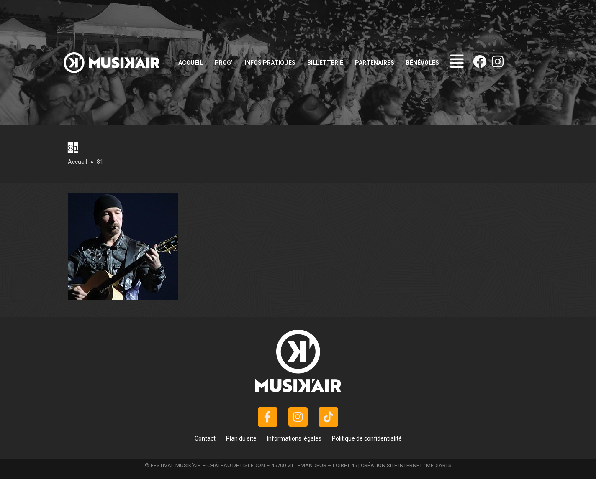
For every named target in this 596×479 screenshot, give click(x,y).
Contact (205, 438)
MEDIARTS (439, 465)
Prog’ (224, 62)
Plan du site (241, 438)
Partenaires (374, 62)
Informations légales (294, 438)
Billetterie (325, 62)
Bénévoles (422, 62)
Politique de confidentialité (367, 438)
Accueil (190, 62)
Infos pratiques (269, 62)
